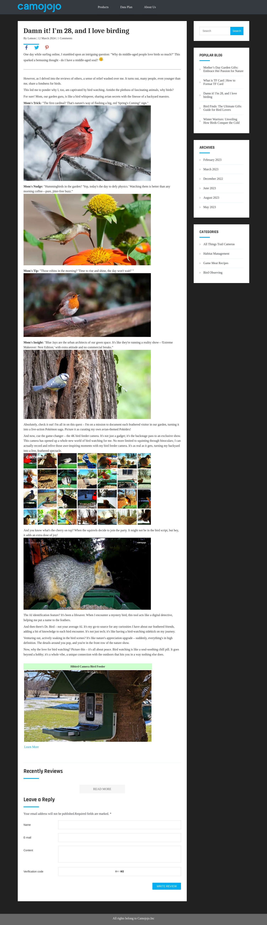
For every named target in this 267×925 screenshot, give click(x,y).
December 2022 (213, 178)
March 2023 (210, 169)
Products (103, 7)
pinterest (47, 47)
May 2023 (209, 207)
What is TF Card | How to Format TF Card (219, 82)
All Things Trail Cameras (219, 244)
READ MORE (102, 789)
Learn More (31, 747)
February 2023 (212, 159)
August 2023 (211, 197)
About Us (150, 7)
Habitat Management (216, 253)
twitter (37, 47)
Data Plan (126, 7)
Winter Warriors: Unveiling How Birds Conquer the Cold (221, 121)
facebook (26, 47)
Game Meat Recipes (215, 263)
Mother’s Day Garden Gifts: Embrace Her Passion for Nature (223, 69)
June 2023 (209, 188)
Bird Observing (212, 272)
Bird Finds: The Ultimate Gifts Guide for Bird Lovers (222, 108)
